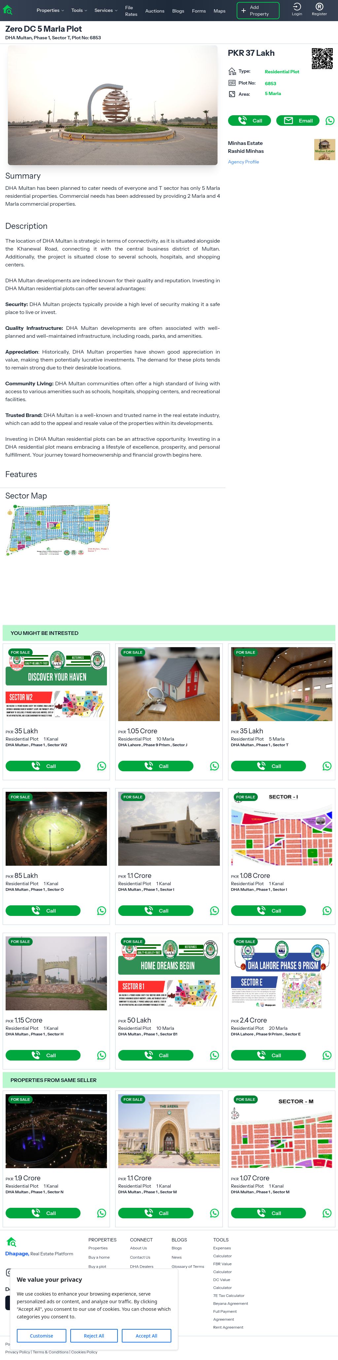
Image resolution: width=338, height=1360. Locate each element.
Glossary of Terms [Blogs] (188, 1266)
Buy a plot (97, 1266)
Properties (98, 1247)
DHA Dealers (141, 1266)
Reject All (94, 1336)
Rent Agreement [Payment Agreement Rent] (228, 1327)
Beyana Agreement (230, 1303)
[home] (7, 9)
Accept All (146, 1336)
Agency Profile (243, 162)
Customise (41, 1336)
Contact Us (140, 1257)
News (177, 1257)
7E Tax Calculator (229, 1295)
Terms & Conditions (51, 1351)
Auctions (154, 11)
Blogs (178, 11)
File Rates (131, 11)
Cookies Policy (84, 1351)
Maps (220, 11)
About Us (138, 1247)
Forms (199, 11)
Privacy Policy (17, 1351)
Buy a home (99, 1257)
